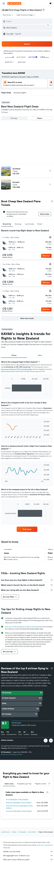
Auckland (16, 169)
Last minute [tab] (29, 224)
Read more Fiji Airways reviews (11, 754)
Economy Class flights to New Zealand (19, 811)
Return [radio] (39, 118)
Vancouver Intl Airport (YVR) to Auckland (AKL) (16, 369)
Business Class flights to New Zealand (18, 803)
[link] (27, 529)
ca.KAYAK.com (5, 832)
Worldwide (22, 832)
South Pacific (32, 832)
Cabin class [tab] (9, 784)
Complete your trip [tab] (24, 784)
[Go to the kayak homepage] (14, 3)
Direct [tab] (39, 224)
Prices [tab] (14, 355)
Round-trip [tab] (7, 224)
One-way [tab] (18, 224)
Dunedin (16, 182)
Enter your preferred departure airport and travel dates (23, 627)
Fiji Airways (16, 723)
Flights (14, 832)
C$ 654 (5, 10)
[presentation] (44, 10)
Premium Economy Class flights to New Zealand (19, 807)
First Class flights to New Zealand (17, 800)
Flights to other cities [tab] (43, 784)
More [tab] (40, 355)
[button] (3, 3)
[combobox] (8, 15)
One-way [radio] (14, 118)
